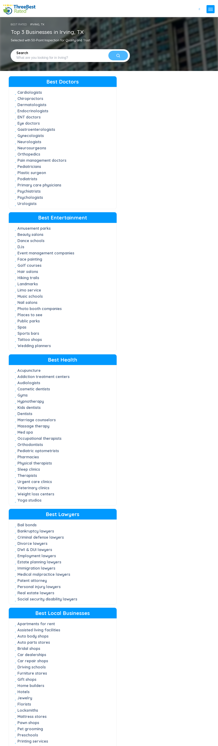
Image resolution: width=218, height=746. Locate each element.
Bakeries (90, 479)
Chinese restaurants (100, 497)
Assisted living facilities (103, 264)
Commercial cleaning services (165, 291)
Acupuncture (157, 92)
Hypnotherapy (159, 128)
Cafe (86, 491)
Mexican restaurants (100, 522)
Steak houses (94, 541)
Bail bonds (27, 251)
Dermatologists (31, 104)
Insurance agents (33, 515)
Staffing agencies (33, 563)
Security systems (162, 436)
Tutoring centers (97, 406)
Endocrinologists (32, 110)
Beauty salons (95, 104)
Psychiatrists (29, 196)
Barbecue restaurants (102, 485)
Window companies (100, 412)
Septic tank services (100, 387)
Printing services (97, 375)
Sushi (151, 529)
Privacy (15, 734)
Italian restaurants (99, 516)
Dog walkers (158, 312)
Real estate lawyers (35, 329)
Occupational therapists (168, 165)
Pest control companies (168, 411)
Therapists (156, 202)
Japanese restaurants (166, 510)
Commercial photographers (31, 500)
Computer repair (161, 300)
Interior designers (162, 361)
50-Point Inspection (26, 649)
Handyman (156, 343)
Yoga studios (158, 227)
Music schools (94, 171)
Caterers (154, 504)
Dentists (153, 140)
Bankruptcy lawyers (35, 257)
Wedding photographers (40, 594)
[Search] (118, 55)
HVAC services (159, 355)
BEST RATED (19, 24)
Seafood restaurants (165, 522)
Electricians (156, 386)
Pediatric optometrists (167, 177)
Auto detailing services (167, 258)
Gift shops (91, 313)
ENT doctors (29, 117)
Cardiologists (29, 92)
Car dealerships (96, 289)
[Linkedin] (34, 728)
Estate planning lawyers (39, 293)
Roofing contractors (165, 429)
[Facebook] (9, 728)
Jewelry (89, 332)
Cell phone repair (162, 270)
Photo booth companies (104, 184)
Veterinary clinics (162, 214)
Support (18, 674)
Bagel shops (157, 491)
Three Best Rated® (36, 742)
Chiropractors (30, 98)
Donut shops (93, 504)
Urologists (27, 208)
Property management (38, 545)
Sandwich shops (96, 534)
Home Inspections (162, 423)
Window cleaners (162, 454)
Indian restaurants (98, 510)
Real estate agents (35, 551)
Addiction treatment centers (164, 101)
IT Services (27, 521)
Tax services (29, 569)
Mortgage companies (37, 527)
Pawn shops (93, 357)
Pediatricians (29, 171)
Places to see (94, 190)
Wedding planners (98, 221)
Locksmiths (92, 344)
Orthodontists (159, 171)
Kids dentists (157, 134)
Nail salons (92, 177)
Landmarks (92, 159)
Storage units (158, 442)
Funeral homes (160, 331)
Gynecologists (30, 135)
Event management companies (100, 126)
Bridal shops (93, 282)
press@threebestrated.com (53, 721)
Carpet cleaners (161, 264)
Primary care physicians (39, 190)
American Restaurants (166, 485)
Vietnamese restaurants (168, 541)
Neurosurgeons (31, 148)
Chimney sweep (160, 276)
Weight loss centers (164, 220)
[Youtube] (28, 728)
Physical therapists (163, 190)
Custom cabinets (161, 306)
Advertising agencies (36, 491)
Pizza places (93, 528)
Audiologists (157, 109)
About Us (19, 666)
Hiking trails (93, 153)
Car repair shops (97, 295)
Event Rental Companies (104, 381)
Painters (153, 405)
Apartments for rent (100, 258)
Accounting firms (33, 485)
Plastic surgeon (31, 177)
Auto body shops (97, 270)
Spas (86, 202)
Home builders (95, 319)
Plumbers (155, 392)
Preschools (92, 369)
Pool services (158, 417)
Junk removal (158, 368)
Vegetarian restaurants (168, 535)
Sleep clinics (157, 196)
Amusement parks (98, 98)
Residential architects (37, 557)
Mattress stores (96, 350)
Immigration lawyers (36, 299)
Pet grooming (95, 363)
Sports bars (93, 208)
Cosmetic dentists (162, 115)
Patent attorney (32, 317)
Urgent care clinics (163, 208)
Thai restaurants (97, 547)
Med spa (154, 159)
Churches (154, 282)
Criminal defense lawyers (32, 266)
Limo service (94, 165)
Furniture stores (97, 307)
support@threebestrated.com (41, 715)
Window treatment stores (99, 421)
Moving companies (163, 399)
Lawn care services (164, 380)
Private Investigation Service (36, 536)
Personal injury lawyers (39, 323)
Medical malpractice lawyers (36, 308)
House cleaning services (168, 349)
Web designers (31, 582)
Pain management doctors (34, 163)
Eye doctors (28, 123)
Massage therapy (162, 152)
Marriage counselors (165, 146)
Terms (30, 734)
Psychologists (30, 202)
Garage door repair (164, 337)
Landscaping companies (168, 374)
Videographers (31, 575)
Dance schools (95, 111)
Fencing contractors (165, 324)
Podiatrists (27, 183)
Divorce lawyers (32, 275)
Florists (89, 338)
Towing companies (99, 400)
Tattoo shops (94, 214)
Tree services (159, 448)
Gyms (151, 122)
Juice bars (155, 516)
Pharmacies (157, 183)
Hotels (88, 326)
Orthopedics (28, 154)
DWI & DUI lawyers (34, 281)
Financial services (33, 509)
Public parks (93, 196)
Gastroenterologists (36, 129)
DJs (85, 117)
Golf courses (94, 140)
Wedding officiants (35, 588)
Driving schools (96, 301)
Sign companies (96, 394)
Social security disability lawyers (39, 338)
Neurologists (29, 141)
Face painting (94, 134)
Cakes (151, 498)
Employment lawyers (36, 287)
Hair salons (92, 146)
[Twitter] (16, 728)
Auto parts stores (98, 276)
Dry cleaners (158, 318)
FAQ (16, 657)
